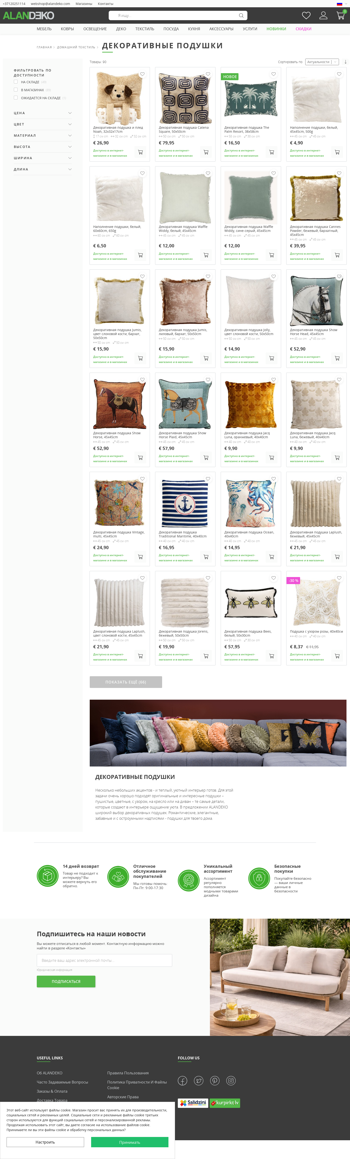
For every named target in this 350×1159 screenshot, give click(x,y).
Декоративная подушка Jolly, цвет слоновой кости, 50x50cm (248, 332)
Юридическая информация (54, 970)
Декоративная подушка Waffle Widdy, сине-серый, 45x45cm (248, 229)
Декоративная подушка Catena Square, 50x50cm (184, 130)
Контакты (105, 3)
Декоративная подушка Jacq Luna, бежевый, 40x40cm (312, 435)
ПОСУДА (171, 28)
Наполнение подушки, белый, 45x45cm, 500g (314, 130)
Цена (19, 113)
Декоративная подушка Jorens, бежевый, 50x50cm (183, 634)
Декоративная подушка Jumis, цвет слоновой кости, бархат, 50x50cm (117, 334)
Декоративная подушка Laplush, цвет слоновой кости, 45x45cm (119, 634)
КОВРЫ (67, 28)
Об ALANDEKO (49, 1073)
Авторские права (123, 1096)
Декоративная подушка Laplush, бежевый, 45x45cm (316, 534)
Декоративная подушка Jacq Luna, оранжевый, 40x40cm (247, 435)
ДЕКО (121, 28)
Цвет (19, 124)
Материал (25, 135)
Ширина (23, 158)
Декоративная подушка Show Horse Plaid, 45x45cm (182, 435)
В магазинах (36, 90)
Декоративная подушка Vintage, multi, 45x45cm (119, 534)
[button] (341, 15)
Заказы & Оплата (52, 1091)
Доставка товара (52, 1100)
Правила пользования (128, 1073)
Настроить (45, 1142)
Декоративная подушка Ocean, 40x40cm (249, 534)
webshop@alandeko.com (50, 3)
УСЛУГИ (250, 28)
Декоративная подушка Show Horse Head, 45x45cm (313, 332)
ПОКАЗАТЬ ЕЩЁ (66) (125, 682)
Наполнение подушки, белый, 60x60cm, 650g (117, 229)
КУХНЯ (194, 28)
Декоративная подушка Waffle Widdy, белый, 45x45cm (183, 229)
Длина (21, 169)
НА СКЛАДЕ (33, 82)
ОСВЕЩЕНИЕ (95, 28)
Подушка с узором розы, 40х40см (316, 632)
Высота (22, 146)
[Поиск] (178, 15)
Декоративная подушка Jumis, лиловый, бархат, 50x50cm (183, 332)
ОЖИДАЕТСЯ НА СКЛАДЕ (43, 98)
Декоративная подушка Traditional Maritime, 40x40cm (183, 534)
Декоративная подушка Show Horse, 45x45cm (117, 435)
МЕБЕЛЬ (44, 28)
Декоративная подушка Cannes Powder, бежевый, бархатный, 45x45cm (315, 231)
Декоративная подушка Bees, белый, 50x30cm (248, 634)
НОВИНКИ (276, 28)
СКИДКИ (304, 28)
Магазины (84, 3)
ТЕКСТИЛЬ (144, 28)
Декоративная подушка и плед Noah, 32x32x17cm (118, 130)
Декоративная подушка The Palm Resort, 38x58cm (246, 130)
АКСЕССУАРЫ (221, 28)
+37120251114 (14, 3)
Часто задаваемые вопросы (62, 1082)
